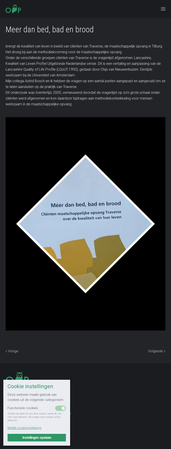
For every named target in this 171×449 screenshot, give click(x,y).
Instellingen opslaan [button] (36, 438)
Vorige (12, 351)
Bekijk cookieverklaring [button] (24, 428)
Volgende (156, 351)
